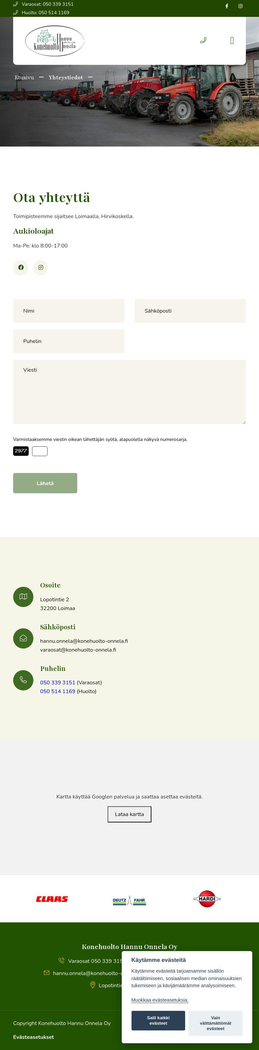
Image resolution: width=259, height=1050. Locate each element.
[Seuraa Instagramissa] (240, 6)
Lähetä (45, 483)
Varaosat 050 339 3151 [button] (92, 961)
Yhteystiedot (66, 77)
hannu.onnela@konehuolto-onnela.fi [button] (92, 973)
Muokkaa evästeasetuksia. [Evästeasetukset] (160, 1000)
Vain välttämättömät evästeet (215, 1023)
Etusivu (23, 77)
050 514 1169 (57, 691)
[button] (203, 40)
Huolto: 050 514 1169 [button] (41, 12)
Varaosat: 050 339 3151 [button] (43, 4)
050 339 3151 (57, 682)
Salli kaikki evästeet (158, 1020)
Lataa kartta (129, 814)
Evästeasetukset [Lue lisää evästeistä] (33, 1037)
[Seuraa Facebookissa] (227, 6)
